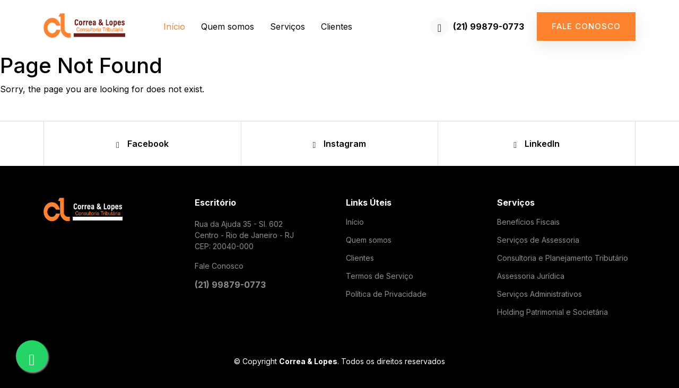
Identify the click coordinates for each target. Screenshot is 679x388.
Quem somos (227, 26)
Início (174, 26)
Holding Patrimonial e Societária (552, 312)
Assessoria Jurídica (530, 276)
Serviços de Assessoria (538, 240)
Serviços (287, 26)
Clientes (336, 26)
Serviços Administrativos (539, 294)
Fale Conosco (219, 265)
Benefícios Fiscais (528, 222)
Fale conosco (586, 26)
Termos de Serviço (379, 276)
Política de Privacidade (386, 294)
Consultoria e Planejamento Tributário (562, 258)
